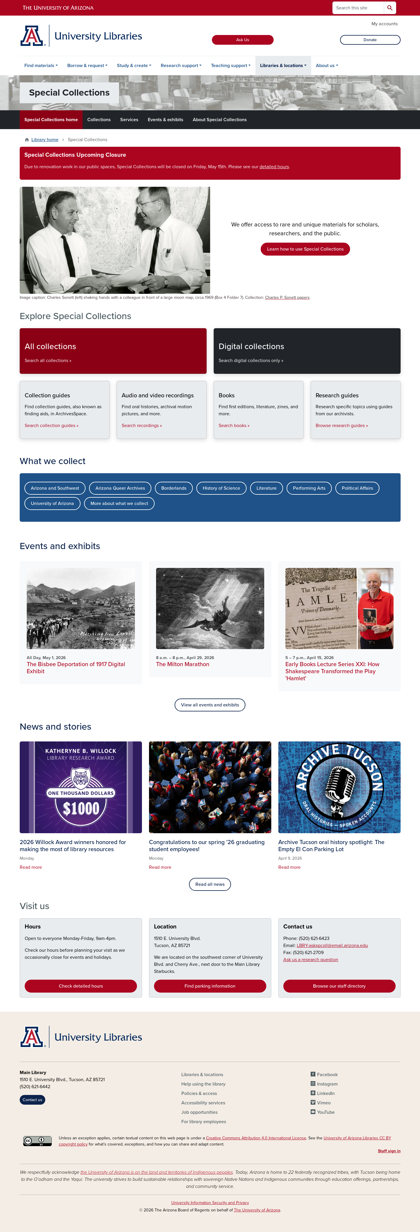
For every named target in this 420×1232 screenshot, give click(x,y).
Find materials (39, 66)
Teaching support (229, 66)
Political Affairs (357, 488)
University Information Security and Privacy (210, 1202)
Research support (179, 66)
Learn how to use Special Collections (305, 249)
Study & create (132, 66)
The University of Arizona (257, 1210)
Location (165, 926)
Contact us (297, 926)
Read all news (210, 884)
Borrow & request (85, 66)
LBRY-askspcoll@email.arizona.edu (332, 945)
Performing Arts (309, 488)
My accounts (385, 24)
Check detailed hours (81, 986)
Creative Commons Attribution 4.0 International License (256, 1138)
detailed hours (274, 167)
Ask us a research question (310, 960)
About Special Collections (220, 120)
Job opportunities (199, 1112)
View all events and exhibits (210, 705)
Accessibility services (203, 1103)
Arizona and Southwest (55, 488)
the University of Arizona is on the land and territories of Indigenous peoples (157, 1172)
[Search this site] (358, 7)
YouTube (326, 1112)
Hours (33, 926)
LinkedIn (326, 1093)
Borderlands (173, 488)
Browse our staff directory (339, 986)
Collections (99, 120)
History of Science (221, 488)
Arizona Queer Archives (120, 488)
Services (129, 120)
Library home (44, 140)
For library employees (203, 1122)
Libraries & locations (281, 66)
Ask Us (242, 39)
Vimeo (324, 1103)
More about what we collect (119, 503)
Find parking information (210, 986)
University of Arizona (52, 503)
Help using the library (203, 1084)
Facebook (327, 1075)
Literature (267, 488)
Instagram (327, 1084)
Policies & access (199, 1093)
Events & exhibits (165, 120)
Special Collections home (51, 120)
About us (325, 66)
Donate (370, 39)
